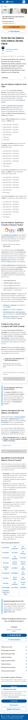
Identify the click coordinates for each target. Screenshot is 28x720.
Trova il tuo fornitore (14, 378)
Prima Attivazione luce (9, 312)
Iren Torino (23, 557)
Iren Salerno (5, 552)
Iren (13, 92)
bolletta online (15, 432)
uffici (9, 105)
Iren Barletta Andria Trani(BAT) (5, 592)
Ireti (10, 420)
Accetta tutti (14, 701)
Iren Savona (5, 557)
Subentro (5, 309)
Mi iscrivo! (14, 686)
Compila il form (7, 610)
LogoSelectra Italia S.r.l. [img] (3, 716)
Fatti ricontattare (14, 639)
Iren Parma (15, 552)
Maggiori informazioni (13, 696)
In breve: (5, 78)
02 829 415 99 (14, 635)
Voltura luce (6, 305)
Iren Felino (6, 583)
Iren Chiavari (5, 547)
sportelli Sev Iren (5, 259)
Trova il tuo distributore (14, 451)
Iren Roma (6, 563)
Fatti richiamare (14, 31)
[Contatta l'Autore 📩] (3, 53)
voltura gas (13, 305)
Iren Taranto (14, 587)
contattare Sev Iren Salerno (10, 235)
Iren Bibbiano (14, 573)
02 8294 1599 (14, 27)
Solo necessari (14, 705)
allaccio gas (14, 316)
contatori (23, 297)
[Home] (2, 6)
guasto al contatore (20, 417)
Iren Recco (6, 578)
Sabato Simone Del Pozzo (12, 49)
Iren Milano (15, 568)
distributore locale (14, 418)
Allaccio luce (6, 316)
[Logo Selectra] (9, 2)
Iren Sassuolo (5, 573)
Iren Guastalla (5, 587)
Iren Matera (23, 587)
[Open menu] (3, 2)
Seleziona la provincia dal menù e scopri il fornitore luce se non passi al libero (14, 365)
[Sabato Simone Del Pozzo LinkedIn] (3, 50)
